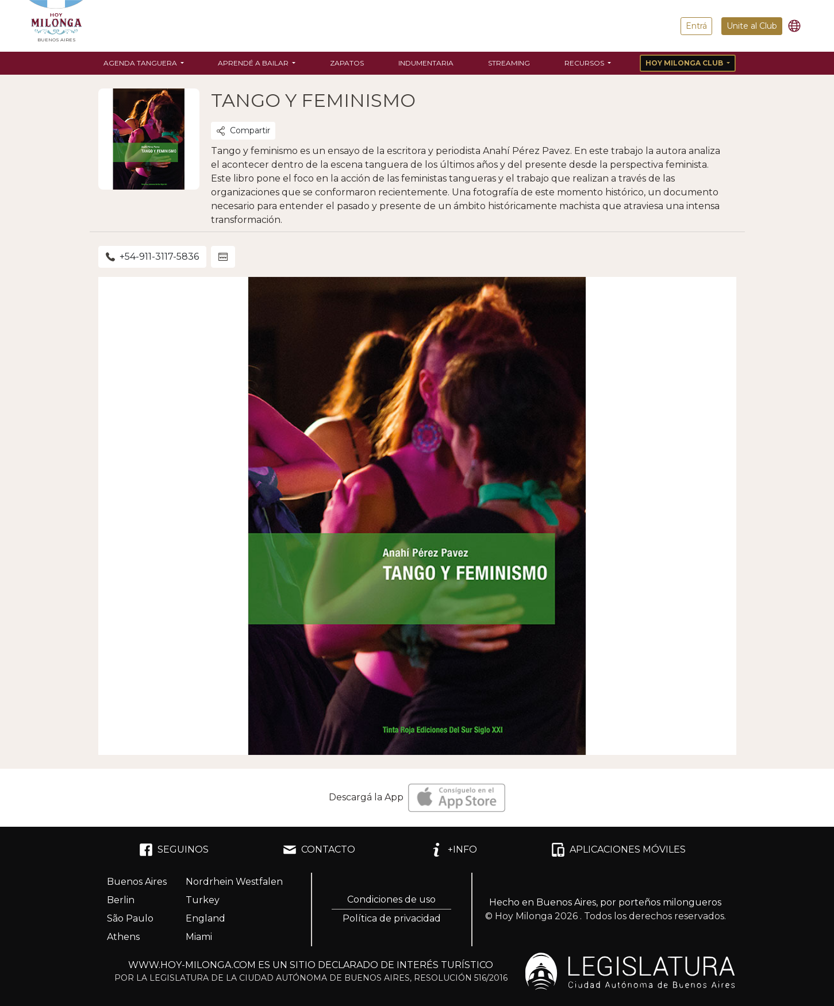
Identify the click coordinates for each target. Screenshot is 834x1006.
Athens (123, 936)
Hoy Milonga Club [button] (685, 63)
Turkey (203, 900)
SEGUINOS (174, 850)
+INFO (453, 850)
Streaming (509, 63)
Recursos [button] (585, 63)
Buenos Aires (137, 881)
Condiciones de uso (391, 899)
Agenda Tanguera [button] (141, 63)
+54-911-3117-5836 (152, 256)
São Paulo (130, 918)
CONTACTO (319, 850)
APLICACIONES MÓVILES (618, 850)
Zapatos (347, 63)
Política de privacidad (392, 918)
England (205, 918)
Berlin (120, 900)
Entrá (696, 26)
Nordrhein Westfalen (234, 881)
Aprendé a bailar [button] (254, 63)
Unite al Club (752, 26)
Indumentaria (425, 63)
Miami (199, 936)
